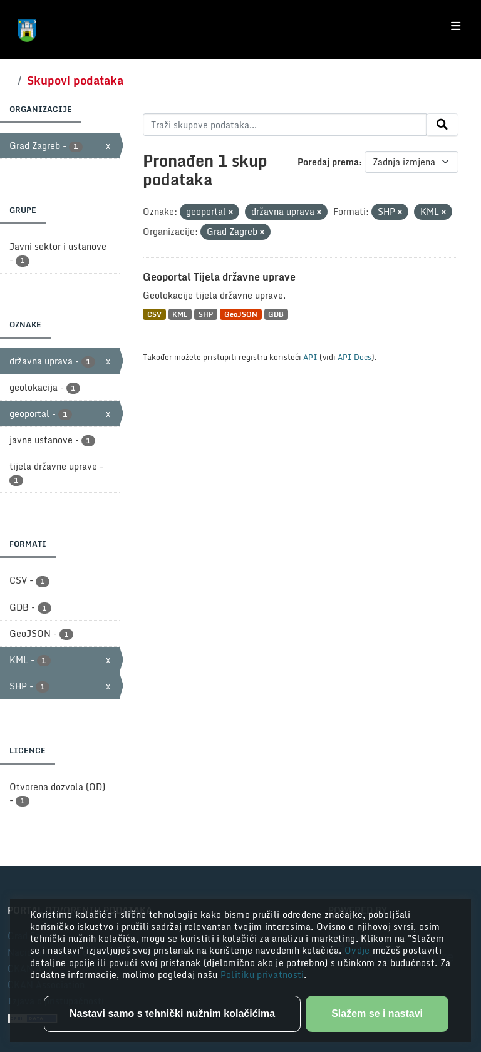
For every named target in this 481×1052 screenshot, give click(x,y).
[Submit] (442, 124)
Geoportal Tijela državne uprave (219, 277)
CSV (154, 314)
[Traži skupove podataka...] (285, 124)
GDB (276, 314)
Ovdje (358, 950)
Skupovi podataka (75, 80)
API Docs (354, 357)
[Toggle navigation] (455, 26)
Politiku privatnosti (262, 974)
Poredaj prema (328, 162)
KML (179, 314)
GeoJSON (240, 314)
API (310, 357)
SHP (206, 314)
